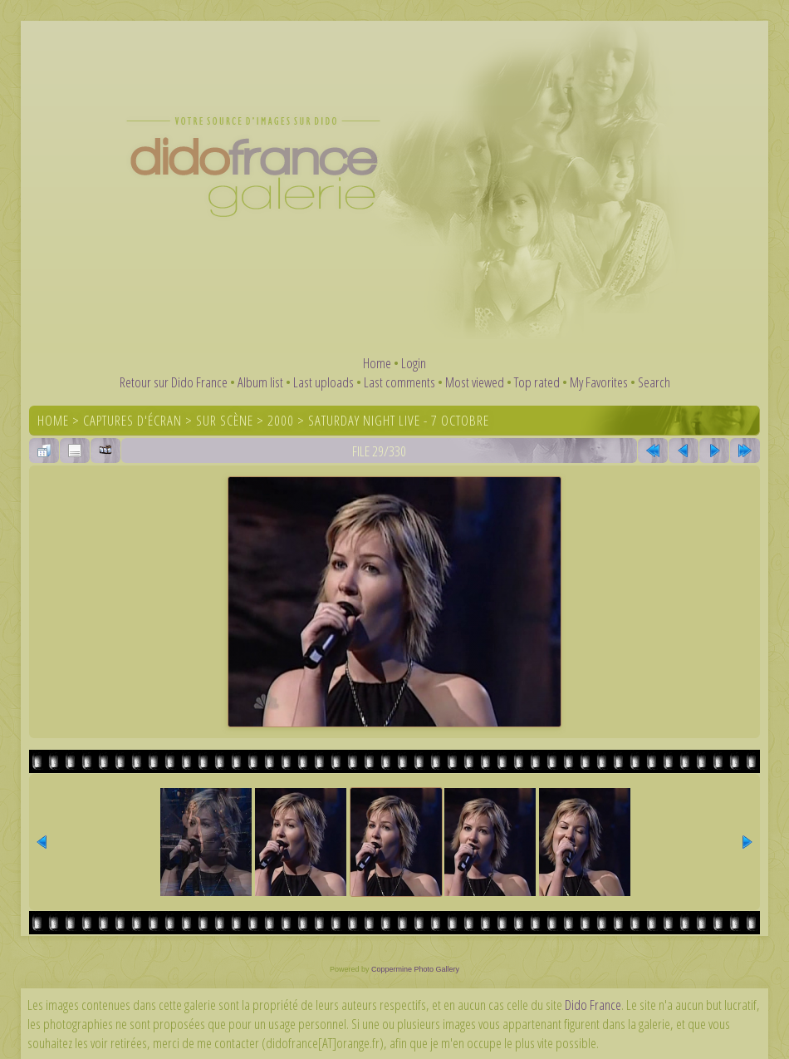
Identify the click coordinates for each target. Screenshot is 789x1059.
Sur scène (224, 420)
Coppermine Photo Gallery (415, 969)
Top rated (537, 382)
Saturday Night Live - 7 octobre (398, 420)
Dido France (593, 1004)
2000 (280, 420)
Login (413, 362)
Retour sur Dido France (174, 382)
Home (377, 362)
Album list (260, 382)
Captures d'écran (132, 420)
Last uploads (323, 382)
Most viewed (474, 382)
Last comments (399, 382)
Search (654, 382)
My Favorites (599, 382)
